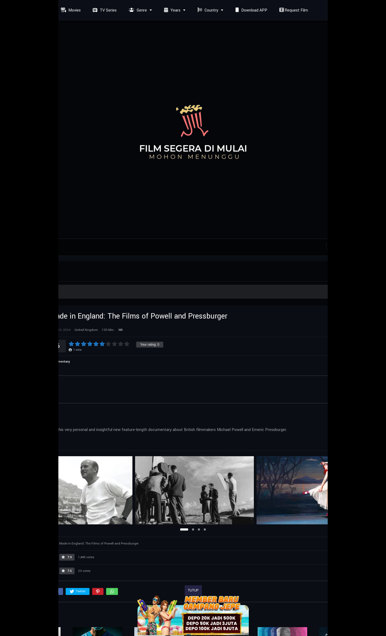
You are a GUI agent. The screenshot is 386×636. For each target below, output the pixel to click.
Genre (137, 10)
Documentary (60, 361)
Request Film (293, 10)
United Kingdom (25, 439)
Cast (33, 383)
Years (171, 10)
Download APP (250, 10)
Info (15, 383)
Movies (70, 10)
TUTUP (193, 590)
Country (207, 10)
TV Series (104, 10)
